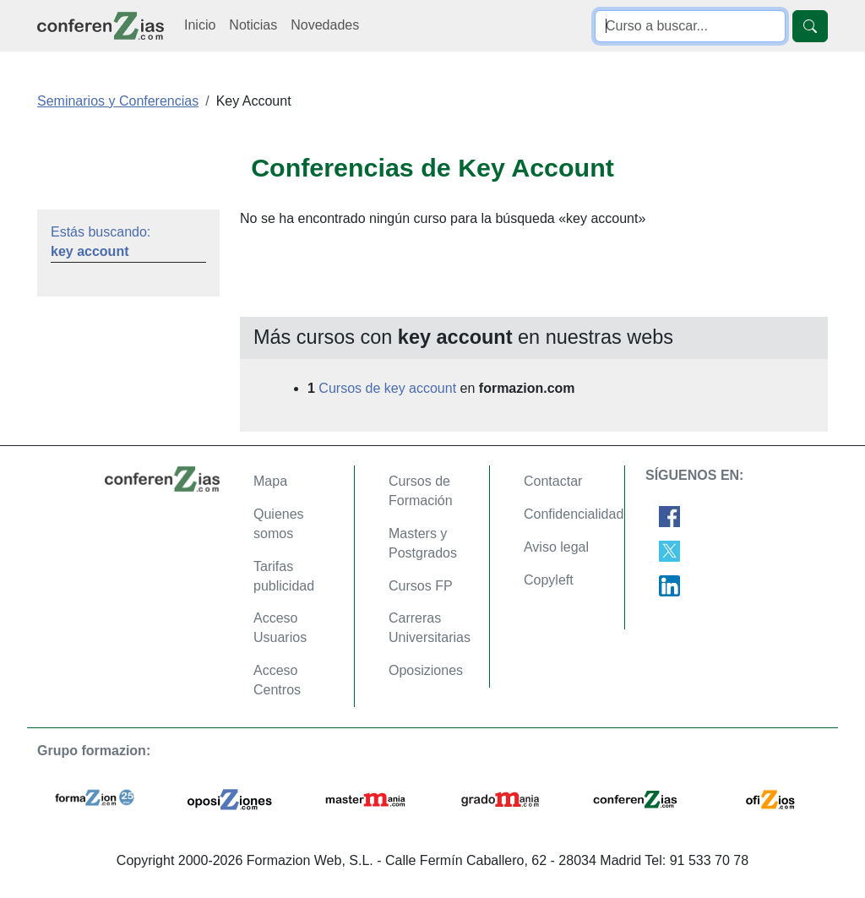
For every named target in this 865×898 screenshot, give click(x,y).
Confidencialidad (573, 514)
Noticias (253, 25)
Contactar (553, 481)
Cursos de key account (387, 388)
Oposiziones (426, 670)
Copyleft (549, 580)
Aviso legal (556, 547)
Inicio (199, 25)
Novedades (325, 25)
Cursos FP (421, 586)
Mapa (270, 481)
